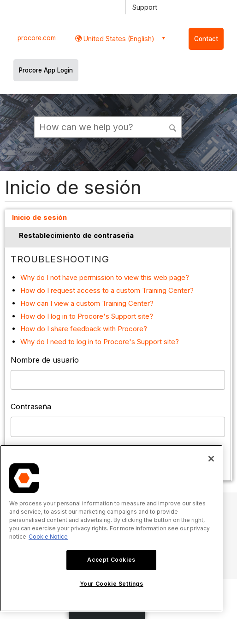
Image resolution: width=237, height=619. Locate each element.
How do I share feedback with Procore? (83, 328)
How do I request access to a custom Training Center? (107, 290)
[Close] (211, 459)
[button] (173, 126)
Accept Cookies (111, 559)
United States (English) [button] (118, 38)
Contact (206, 38)
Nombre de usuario (45, 359)
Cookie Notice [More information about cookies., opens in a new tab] (48, 536)
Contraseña (31, 406)
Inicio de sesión (39, 217)
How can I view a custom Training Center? (87, 303)
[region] (111, 528)
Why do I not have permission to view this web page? (104, 277)
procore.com (37, 38)
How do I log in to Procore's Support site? (86, 316)
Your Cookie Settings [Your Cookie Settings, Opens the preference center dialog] (111, 583)
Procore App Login (46, 70)
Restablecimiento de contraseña (76, 235)
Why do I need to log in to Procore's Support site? (99, 341)
